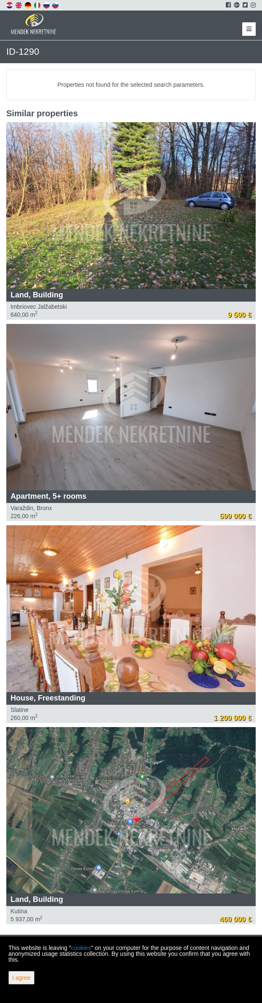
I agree (21, 977)
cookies (81, 947)
